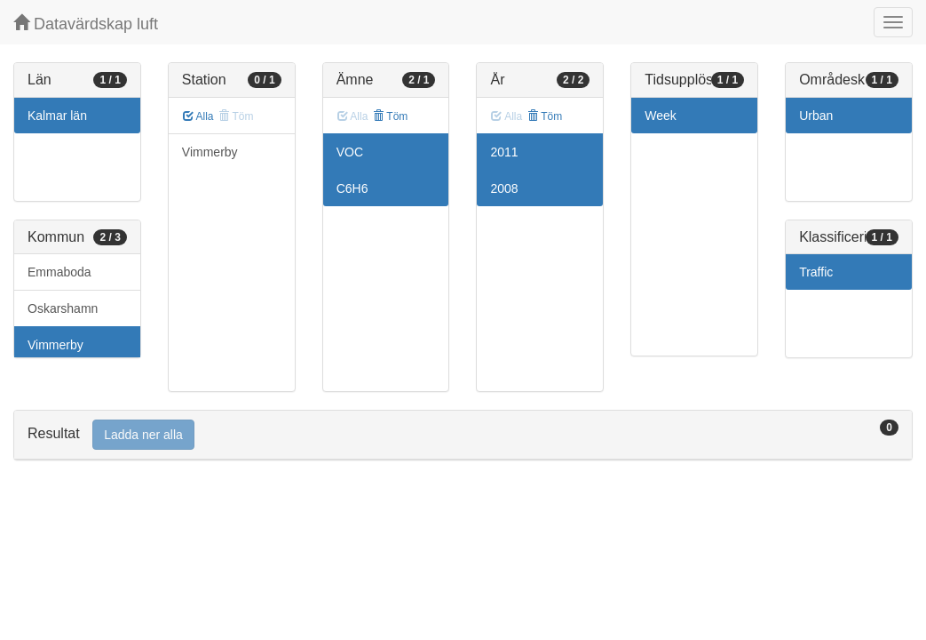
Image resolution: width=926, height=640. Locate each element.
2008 (504, 188)
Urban (816, 115)
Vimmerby (55, 345)
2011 (504, 152)
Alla (198, 116)
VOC (349, 152)
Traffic (816, 272)
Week (661, 115)
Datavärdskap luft (85, 23)
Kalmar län (57, 115)
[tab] (463, 435)
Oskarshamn (63, 308)
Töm (390, 116)
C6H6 (352, 188)
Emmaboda (59, 272)
